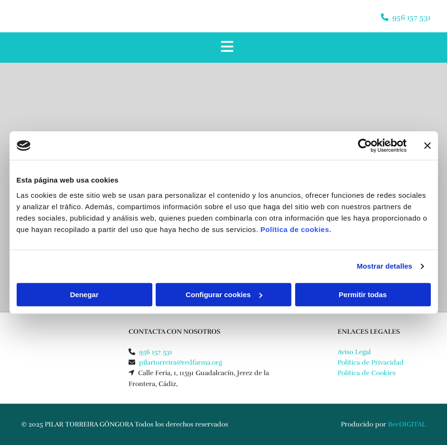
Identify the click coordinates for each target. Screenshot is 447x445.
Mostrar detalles (384, 266)
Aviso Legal (354, 352)
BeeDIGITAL (407, 424)
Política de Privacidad (371, 362)
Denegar (84, 294)
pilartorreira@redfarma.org (180, 362)
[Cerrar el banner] (427, 145)
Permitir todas (363, 294)
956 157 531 (411, 17)
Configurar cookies (224, 294)
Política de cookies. (295, 229)
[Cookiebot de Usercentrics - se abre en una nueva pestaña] (365, 145)
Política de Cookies (367, 373)
